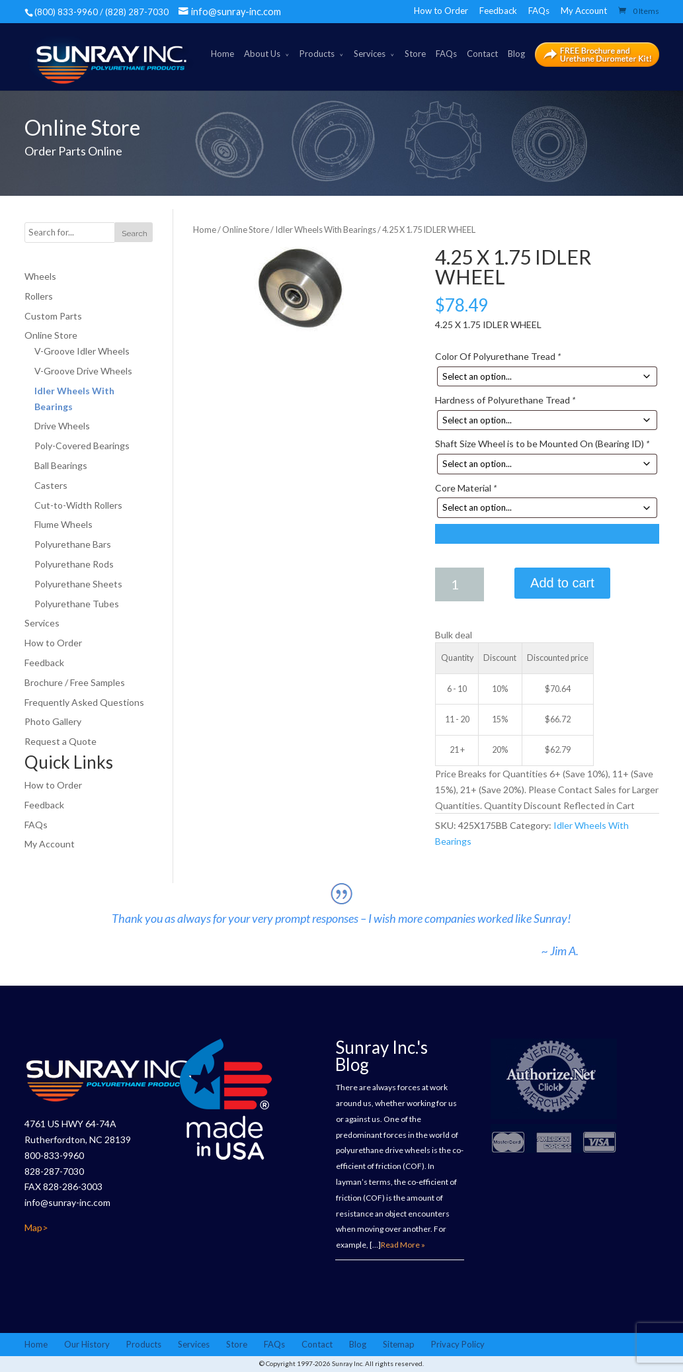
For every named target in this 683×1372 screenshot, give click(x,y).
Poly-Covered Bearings (82, 445)
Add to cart (562, 583)
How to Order (441, 10)
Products (317, 53)
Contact (482, 53)
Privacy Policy (458, 1344)
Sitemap (399, 1344)
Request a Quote (60, 741)
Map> (36, 1227)
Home (222, 53)
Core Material (466, 487)
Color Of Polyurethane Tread (498, 356)
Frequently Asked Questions (84, 702)
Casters (50, 485)
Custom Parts (53, 316)
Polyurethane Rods (74, 564)
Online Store (245, 229)
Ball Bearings (60, 465)
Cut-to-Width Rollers (78, 505)
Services (369, 53)
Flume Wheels (63, 524)
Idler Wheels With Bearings (325, 229)
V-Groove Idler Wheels (82, 351)
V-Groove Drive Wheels (83, 370)
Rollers (38, 296)
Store (415, 53)
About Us (262, 53)
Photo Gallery (52, 721)
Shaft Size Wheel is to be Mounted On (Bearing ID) (542, 443)
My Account (584, 10)
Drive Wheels (62, 425)
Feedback (498, 10)
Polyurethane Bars (72, 544)
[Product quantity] (459, 584)
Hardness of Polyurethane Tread (505, 400)
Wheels (40, 276)
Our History (87, 1344)
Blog (516, 53)
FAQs (538, 10)
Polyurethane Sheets (78, 583)
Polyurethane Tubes (76, 603)
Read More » (403, 1245)
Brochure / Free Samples (74, 682)
